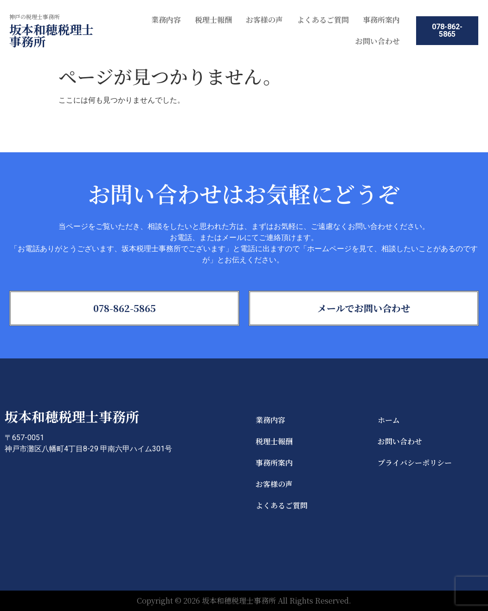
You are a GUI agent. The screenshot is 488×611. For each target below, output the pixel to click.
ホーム (389, 420)
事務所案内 (381, 19)
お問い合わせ (377, 41)
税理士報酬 (213, 19)
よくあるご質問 (323, 19)
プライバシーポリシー (415, 462)
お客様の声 (264, 19)
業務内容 (166, 19)
